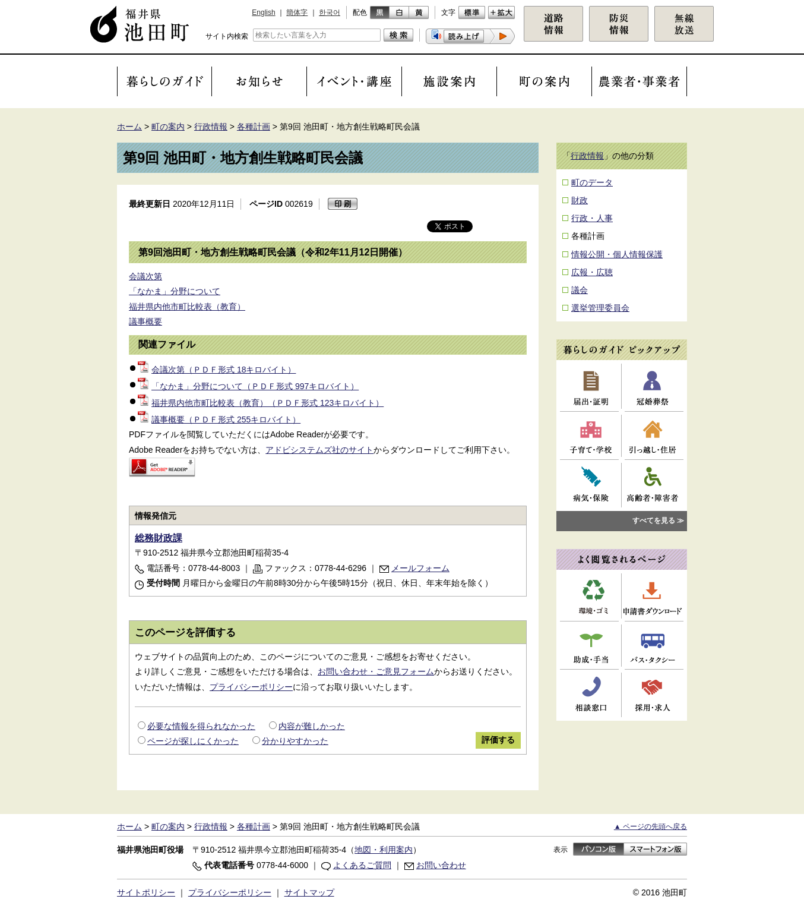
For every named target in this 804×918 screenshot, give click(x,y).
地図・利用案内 (383, 849)
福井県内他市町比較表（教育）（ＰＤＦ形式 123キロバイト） (261, 403)
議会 (579, 290)
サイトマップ (309, 892)
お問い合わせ (441, 865)
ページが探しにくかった (193, 741)
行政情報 (210, 126)
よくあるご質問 (362, 865)
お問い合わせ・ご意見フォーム (376, 671)
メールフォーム (420, 568)
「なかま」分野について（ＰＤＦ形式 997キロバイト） (248, 386)
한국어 (329, 12)
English (263, 12)
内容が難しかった (311, 726)
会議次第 (145, 276)
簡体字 (297, 12)
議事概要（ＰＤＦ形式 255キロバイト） (219, 419)
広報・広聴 (592, 272)
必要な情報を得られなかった (201, 726)
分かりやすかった (295, 741)
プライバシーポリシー (251, 687)
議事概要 (145, 321)
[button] (470, 36)
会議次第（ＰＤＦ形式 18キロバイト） (217, 369)
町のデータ (592, 182)
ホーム (129, 126)
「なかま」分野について (174, 291)
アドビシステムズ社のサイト (319, 450)
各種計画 (253, 126)
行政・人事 (592, 218)
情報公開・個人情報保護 (617, 254)
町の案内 (168, 126)
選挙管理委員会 (600, 308)
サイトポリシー (146, 892)
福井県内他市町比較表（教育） (187, 306)
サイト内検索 (226, 36)
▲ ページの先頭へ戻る (650, 826)
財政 (579, 200)
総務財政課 (158, 538)
